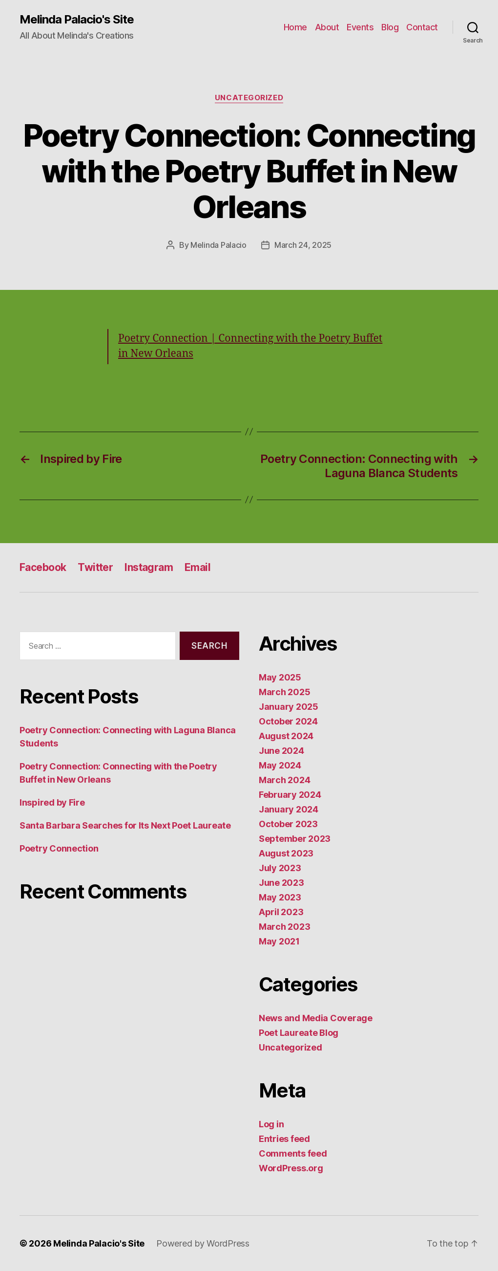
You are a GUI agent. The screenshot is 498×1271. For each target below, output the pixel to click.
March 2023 (284, 926)
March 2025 (284, 692)
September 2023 (295, 838)
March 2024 (284, 780)
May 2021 (279, 941)
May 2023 (280, 897)
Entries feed (284, 1139)
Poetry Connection (59, 848)
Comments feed (293, 1153)
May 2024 (280, 765)
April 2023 (281, 912)
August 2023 (286, 853)
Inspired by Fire (52, 802)
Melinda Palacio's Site (77, 19)
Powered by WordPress (202, 1243)
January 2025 (288, 706)
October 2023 (288, 824)
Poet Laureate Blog (298, 1033)
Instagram (148, 567)
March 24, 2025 (303, 245)
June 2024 (281, 750)
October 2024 (288, 721)
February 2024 (290, 794)
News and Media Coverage (316, 1018)
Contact (422, 27)
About (327, 27)
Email (197, 567)
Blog (389, 27)
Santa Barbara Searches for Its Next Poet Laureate (125, 825)
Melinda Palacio (218, 245)
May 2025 (280, 677)
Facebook (43, 567)
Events (360, 27)
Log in (271, 1124)
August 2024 (286, 736)
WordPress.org (291, 1168)
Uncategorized (249, 97)
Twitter (95, 567)
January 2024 (288, 809)
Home (295, 27)
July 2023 (280, 868)
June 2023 (281, 882)
